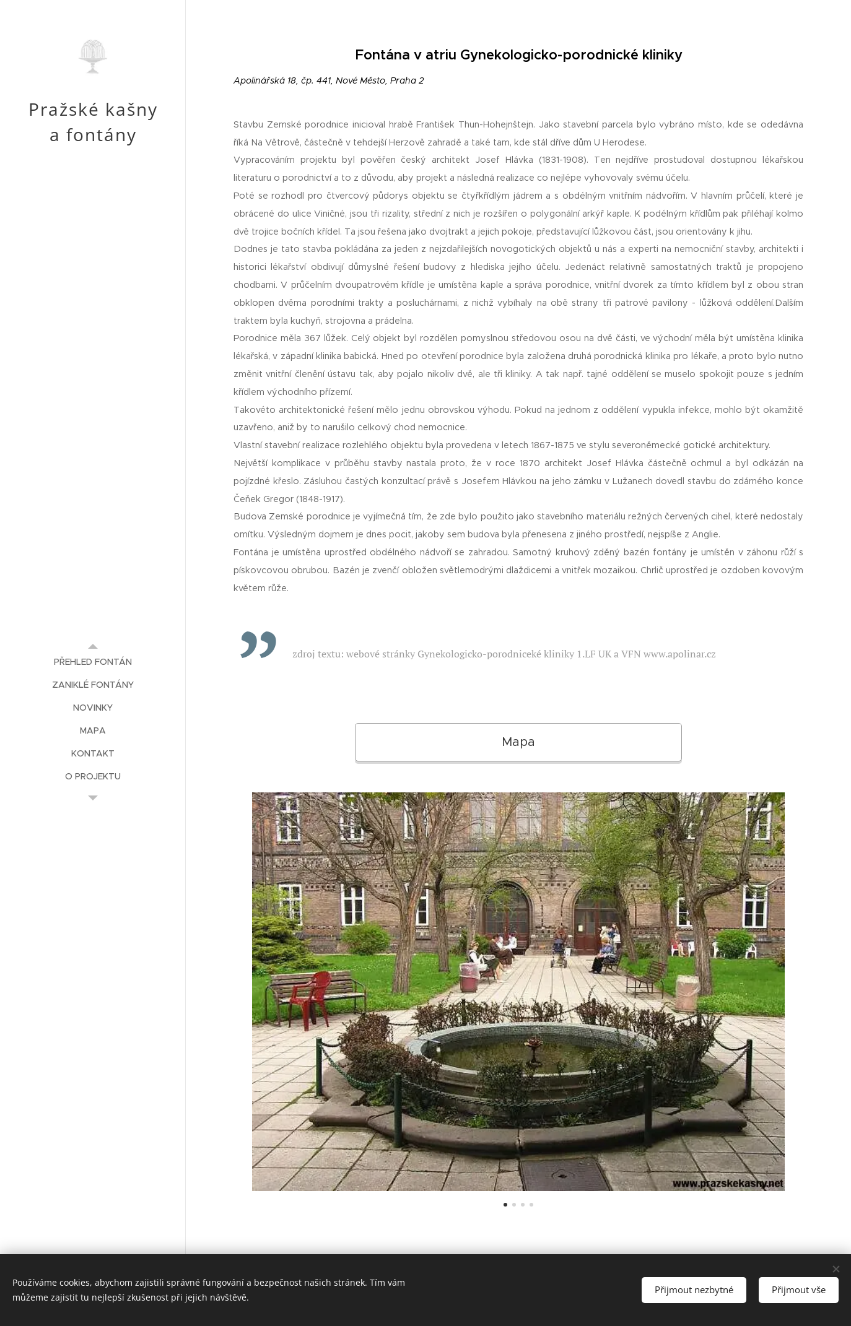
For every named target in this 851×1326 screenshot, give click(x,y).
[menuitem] (93, 662)
